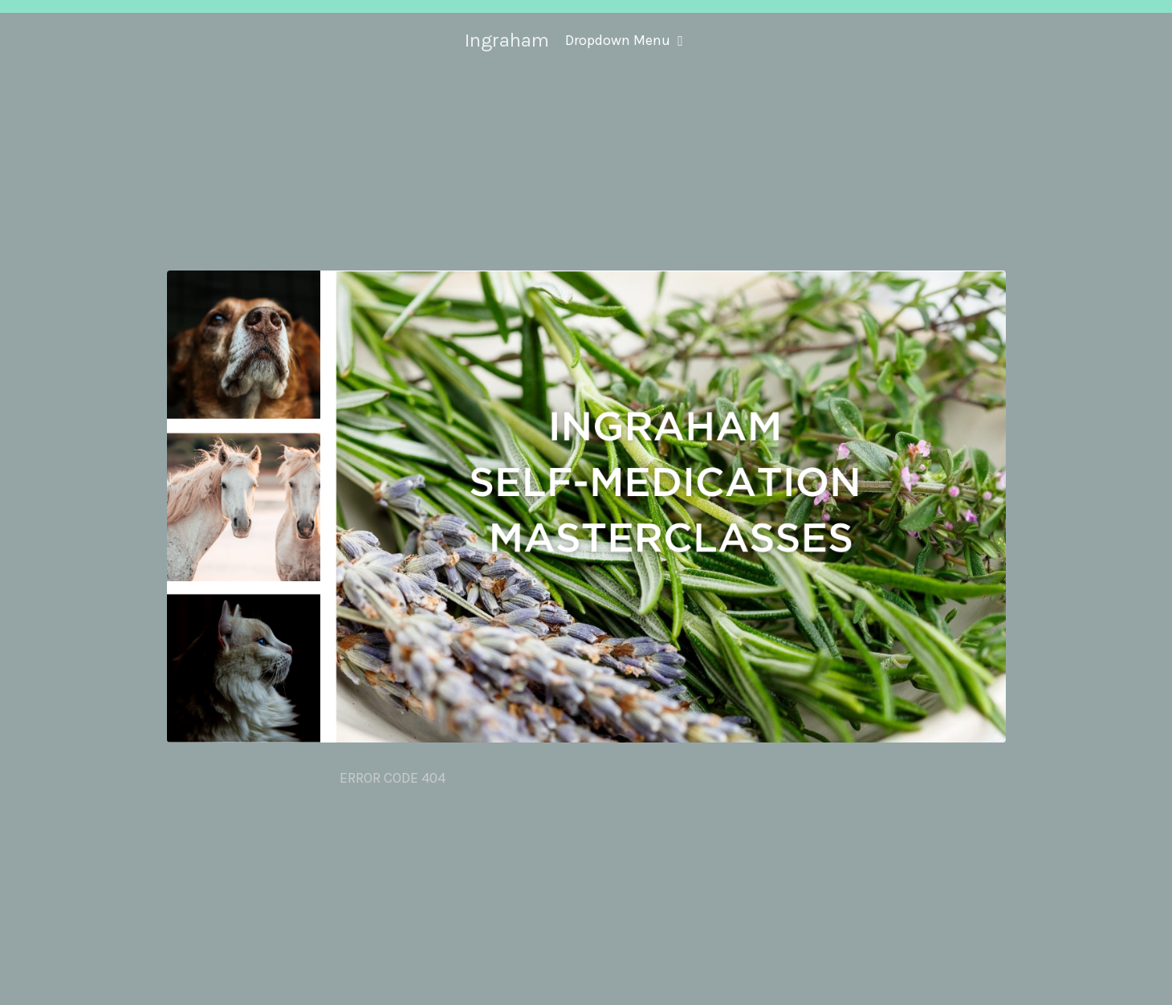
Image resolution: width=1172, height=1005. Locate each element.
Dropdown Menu (624, 40)
